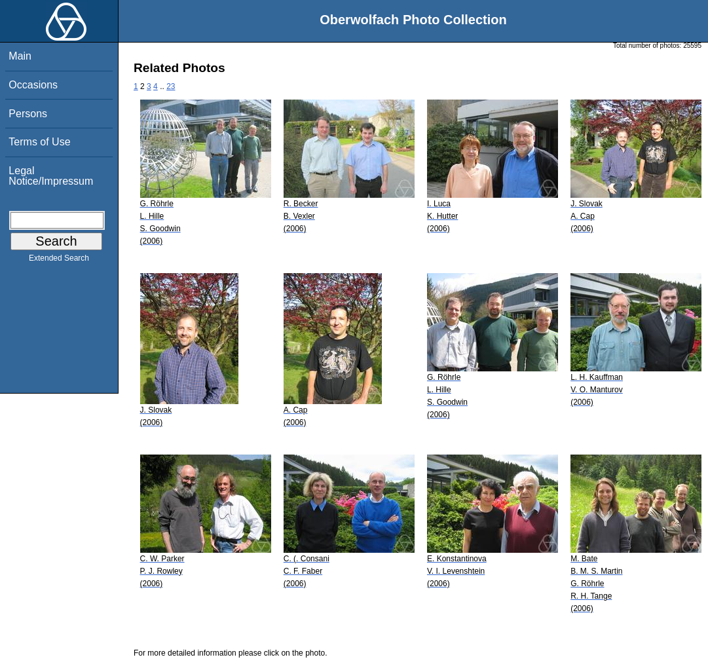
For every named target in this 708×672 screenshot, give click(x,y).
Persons (28, 113)
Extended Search (59, 261)
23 (170, 86)
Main (20, 56)
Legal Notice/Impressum (51, 176)
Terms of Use (39, 141)
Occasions (33, 84)
